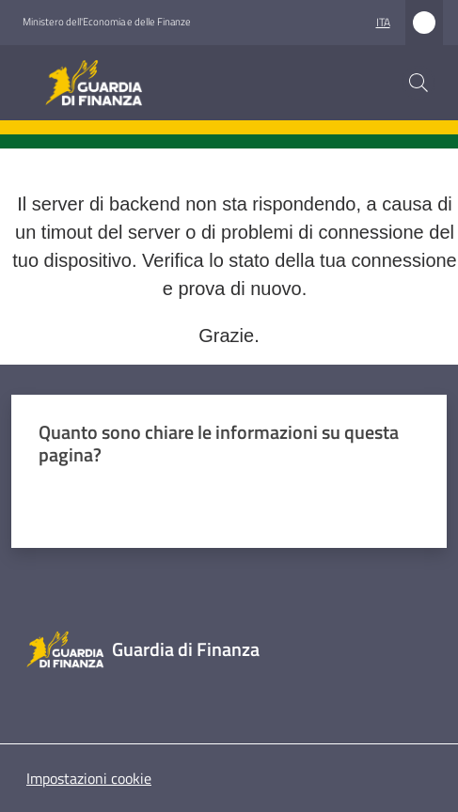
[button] (418, 83)
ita (383, 22)
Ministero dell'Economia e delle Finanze (107, 21)
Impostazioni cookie (88, 778)
